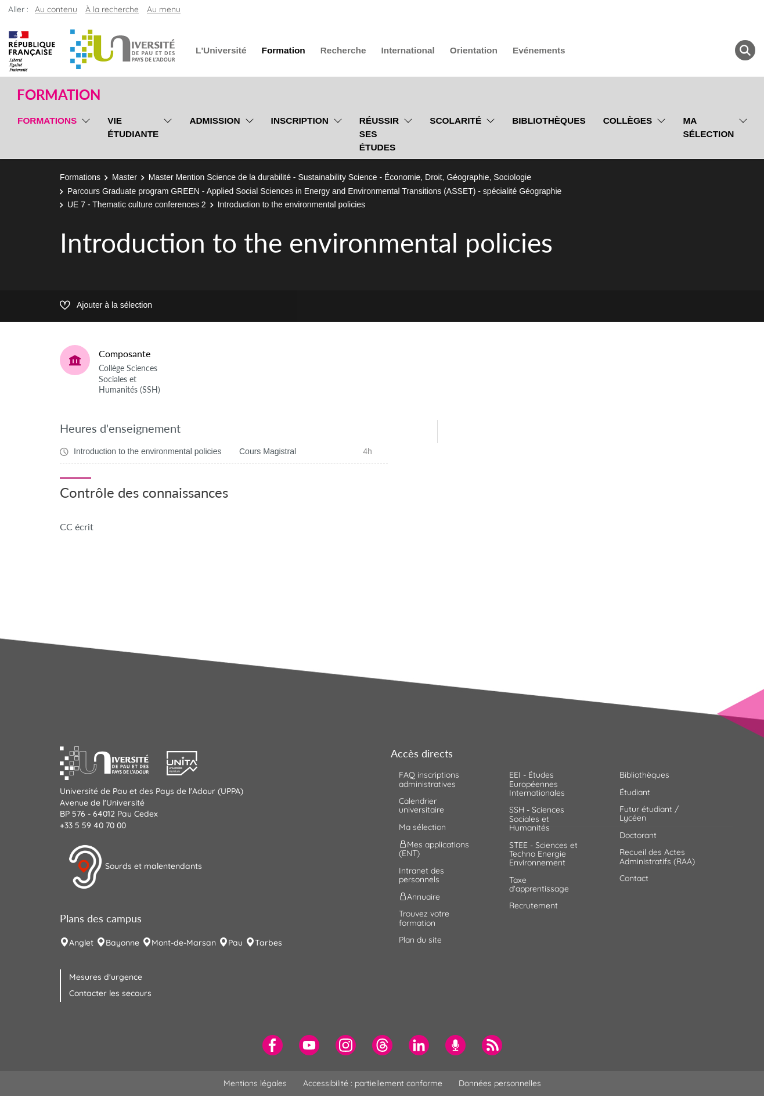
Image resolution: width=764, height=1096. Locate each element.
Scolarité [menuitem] (455, 120)
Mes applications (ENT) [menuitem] (434, 848)
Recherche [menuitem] (343, 50)
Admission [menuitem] (214, 120)
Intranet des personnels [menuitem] (421, 875)
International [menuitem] (407, 50)
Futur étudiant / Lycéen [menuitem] (649, 813)
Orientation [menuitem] (474, 50)
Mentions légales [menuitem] (255, 1083)
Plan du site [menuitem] (420, 940)
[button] (113, 762)
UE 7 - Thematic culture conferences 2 (136, 204)
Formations (80, 177)
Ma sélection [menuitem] (708, 127)
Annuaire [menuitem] (419, 897)
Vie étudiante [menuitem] (132, 127)
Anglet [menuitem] (81, 942)
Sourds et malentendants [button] (135, 867)
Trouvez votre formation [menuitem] (424, 918)
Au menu (164, 9)
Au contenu (56, 9)
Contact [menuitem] (633, 878)
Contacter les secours (110, 993)
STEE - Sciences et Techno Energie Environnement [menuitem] (543, 854)
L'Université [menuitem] (221, 50)
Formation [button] (58, 95)
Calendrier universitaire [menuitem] (421, 805)
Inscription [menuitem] (300, 120)
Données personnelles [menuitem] (500, 1083)
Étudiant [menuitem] (634, 792)
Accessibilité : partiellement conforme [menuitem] (372, 1083)
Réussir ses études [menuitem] (379, 134)
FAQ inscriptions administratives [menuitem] (429, 779)
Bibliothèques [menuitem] (549, 120)
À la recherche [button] (112, 9)
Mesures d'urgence (105, 977)
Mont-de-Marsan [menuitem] (184, 942)
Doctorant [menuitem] (638, 835)
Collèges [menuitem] (628, 120)
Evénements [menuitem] (539, 50)
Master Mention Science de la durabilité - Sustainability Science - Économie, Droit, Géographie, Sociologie (340, 177)
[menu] (84, 132)
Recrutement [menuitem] (533, 905)
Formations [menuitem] (47, 120)
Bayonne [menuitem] (122, 942)
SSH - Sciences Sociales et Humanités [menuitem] (536, 818)
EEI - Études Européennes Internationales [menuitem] (537, 784)
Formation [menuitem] (283, 50)
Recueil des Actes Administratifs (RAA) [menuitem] (657, 856)
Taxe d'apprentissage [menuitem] (539, 884)
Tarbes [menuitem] (268, 942)
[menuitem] (272, 1045)
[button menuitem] (745, 50)
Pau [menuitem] (235, 942)
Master (124, 177)
